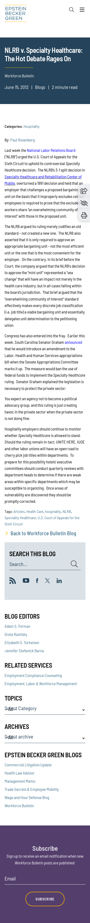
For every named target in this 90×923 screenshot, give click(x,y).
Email (10, 878)
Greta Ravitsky (16, 634)
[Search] (71, 9)
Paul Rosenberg (22, 139)
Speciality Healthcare (20, 517)
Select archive (19, 736)
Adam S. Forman (17, 626)
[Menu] (82, 10)
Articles (19, 511)
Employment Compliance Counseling (33, 675)
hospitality (53, 511)
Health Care (34, 511)
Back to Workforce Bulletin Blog (43, 533)
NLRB (67, 511)
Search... (18, 564)
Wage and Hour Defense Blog (27, 797)
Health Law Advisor (20, 772)
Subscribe (45, 899)
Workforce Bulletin (19, 805)
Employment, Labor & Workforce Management (41, 683)
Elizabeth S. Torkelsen (22, 642)
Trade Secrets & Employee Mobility (32, 789)
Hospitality (32, 126)
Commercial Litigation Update (28, 764)
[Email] (45, 880)
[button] (84, 190)
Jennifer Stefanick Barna (24, 650)
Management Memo (20, 781)
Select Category (20, 708)
